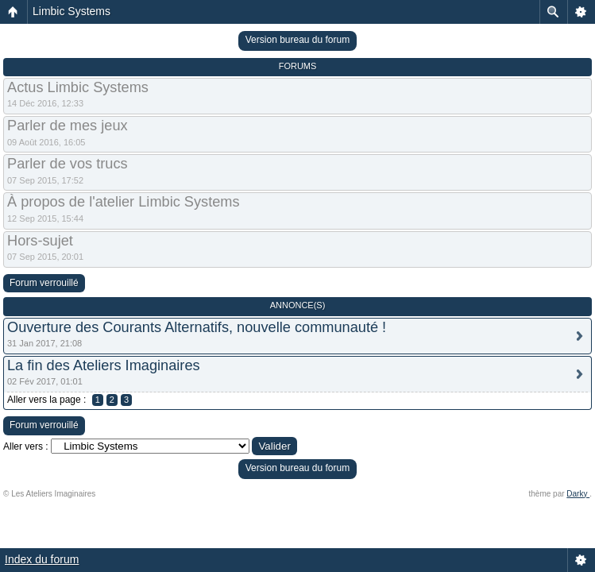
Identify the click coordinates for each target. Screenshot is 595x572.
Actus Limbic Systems (78, 87)
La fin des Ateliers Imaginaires (103, 365)
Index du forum (42, 559)
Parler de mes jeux (67, 125)
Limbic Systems (71, 11)
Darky (577, 493)
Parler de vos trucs (67, 164)
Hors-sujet (40, 241)
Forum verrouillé (44, 282)
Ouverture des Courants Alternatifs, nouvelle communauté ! (196, 327)
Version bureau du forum (297, 39)
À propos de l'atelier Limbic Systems (123, 202)
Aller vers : (25, 446)
